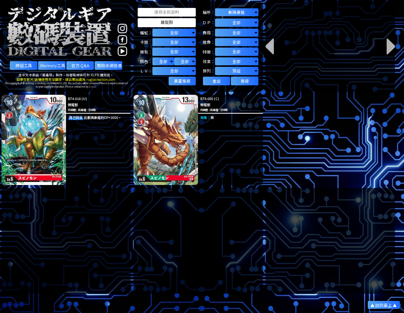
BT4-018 (74, 98)
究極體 (71, 110)
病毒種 (82, 110)
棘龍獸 (73, 104)
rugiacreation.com (100, 79)
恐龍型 (92, 110)
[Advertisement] (66, 241)
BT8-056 (206, 98)
